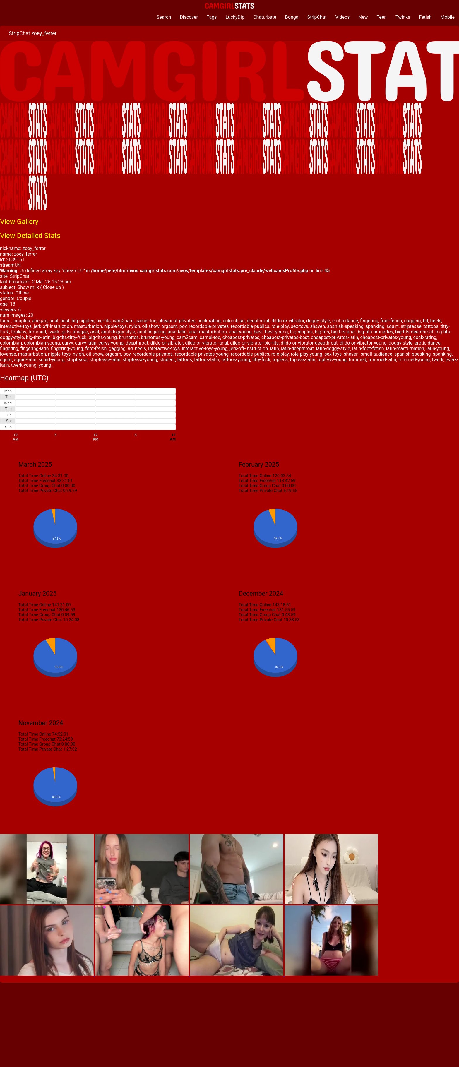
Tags (212, 17)
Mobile (448, 17)
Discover (189, 17)
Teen (382, 17)
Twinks (402, 17)
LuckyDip (234, 17)
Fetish (425, 17)
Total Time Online (34, 475)
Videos (342, 17)
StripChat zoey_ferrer (33, 33)
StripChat (316, 17)
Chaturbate (264, 17)
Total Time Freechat (37, 480)
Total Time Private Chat (40, 490)
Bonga (292, 17)
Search (164, 17)
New (363, 17)
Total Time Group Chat (39, 485)
